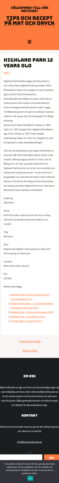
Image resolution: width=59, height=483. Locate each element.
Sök (29, 452)
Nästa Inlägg (30, 350)
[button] (29, 42)
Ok (30, 478)
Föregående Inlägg (29, 341)
